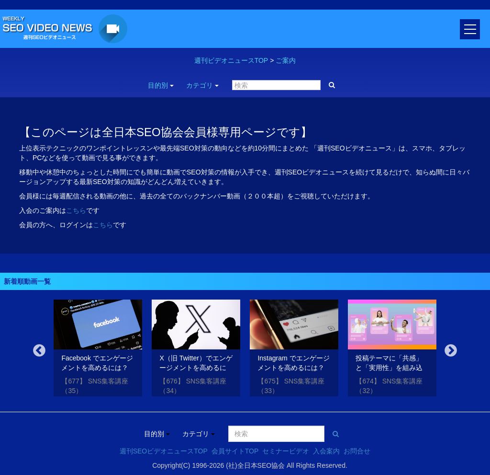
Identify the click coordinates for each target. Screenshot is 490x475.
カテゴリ (202, 85)
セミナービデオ (285, 451)
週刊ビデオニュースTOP (231, 60)
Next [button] (451, 351)
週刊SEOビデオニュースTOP (164, 451)
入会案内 (326, 451)
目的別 (161, 85)
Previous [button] (39, 351)
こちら (76, 210)
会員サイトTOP (235, 451)
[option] (98, 350)
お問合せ (357, 451)
